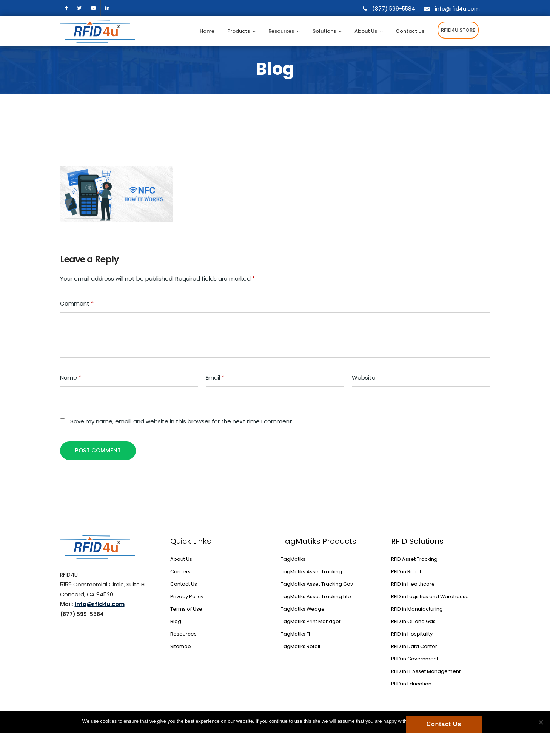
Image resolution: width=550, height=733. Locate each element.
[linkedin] (107, 8)
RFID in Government (414, 659)
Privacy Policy (186, 596)
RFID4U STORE (458, 30)
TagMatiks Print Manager (311, 621)
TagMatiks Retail (300, 646)
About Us (365, 31)
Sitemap (180, 646)
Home (207, 31)
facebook (66, 8)
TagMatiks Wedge (303, 609)
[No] (540, 722)
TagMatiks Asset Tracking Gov (317, 584)
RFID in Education (411, 684)
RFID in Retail (406, 571)
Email (215, 377)
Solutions (324, 31)
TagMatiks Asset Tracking (311, 571)
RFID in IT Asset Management (426, 671)
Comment (77, 303)
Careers (180, 571)
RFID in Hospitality (412, 634)
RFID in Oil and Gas (413, 621)
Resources (281, 31)
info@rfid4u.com (457, 8)
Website (364, 377)
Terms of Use (186, 609)
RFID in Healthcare (413, 584)
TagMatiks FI (295, 634)
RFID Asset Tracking (414, 559)
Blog (175, 621)
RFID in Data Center (414, 646)
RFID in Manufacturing (417, 609)
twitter (79, 8)
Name (70, 377)
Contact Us (410, 31)
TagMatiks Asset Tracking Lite (316, 596)
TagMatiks (293, 559)
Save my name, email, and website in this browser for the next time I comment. (181, 421)
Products (238, 31)
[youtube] (93, 8)
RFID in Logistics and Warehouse (430, 596)
